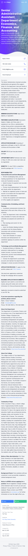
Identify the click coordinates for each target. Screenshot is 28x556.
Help (24, 546)
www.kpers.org (15, 492)
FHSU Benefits (18, 168)
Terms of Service (16, 546)
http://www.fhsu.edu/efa (18, 349)
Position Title (5, 505)
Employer (4, 517)
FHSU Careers (17, 269)
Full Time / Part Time (7, 512)
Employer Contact (6, 523)
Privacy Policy (7, 546)
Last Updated (5, 534)
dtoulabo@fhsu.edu (10, 303)
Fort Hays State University (9, 519)
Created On (5, 528)
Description (4, 80)
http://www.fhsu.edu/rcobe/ (14, 397)
